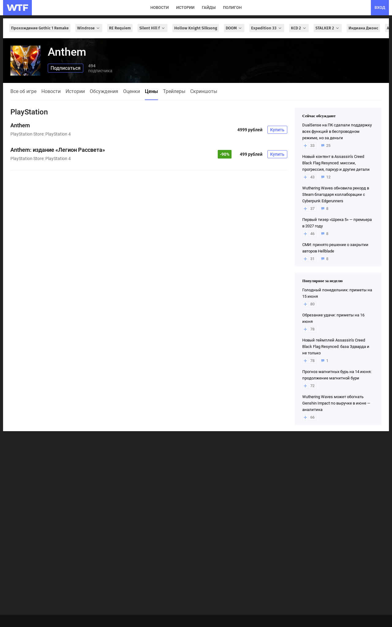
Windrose (88, 28)
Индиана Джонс (363, 28)
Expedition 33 (266, 28)
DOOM (234, 28)
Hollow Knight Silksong (195, 28)
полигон (232, 7)
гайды (209, 7)
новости (159, 7)
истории (185, 7)
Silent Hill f (152, 28)
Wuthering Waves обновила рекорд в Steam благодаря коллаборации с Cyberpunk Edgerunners (335, 194)
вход (380, 7)
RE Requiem (120, 28)
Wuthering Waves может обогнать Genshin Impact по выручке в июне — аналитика (336, 403)
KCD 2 (299, 28)
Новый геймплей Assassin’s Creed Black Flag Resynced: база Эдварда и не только (335, 346)
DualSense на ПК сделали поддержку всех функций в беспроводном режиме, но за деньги (337, 131)
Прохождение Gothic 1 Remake (40, 28)
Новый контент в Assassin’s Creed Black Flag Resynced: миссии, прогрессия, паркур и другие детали (336, 163)
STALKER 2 (327, 28)
